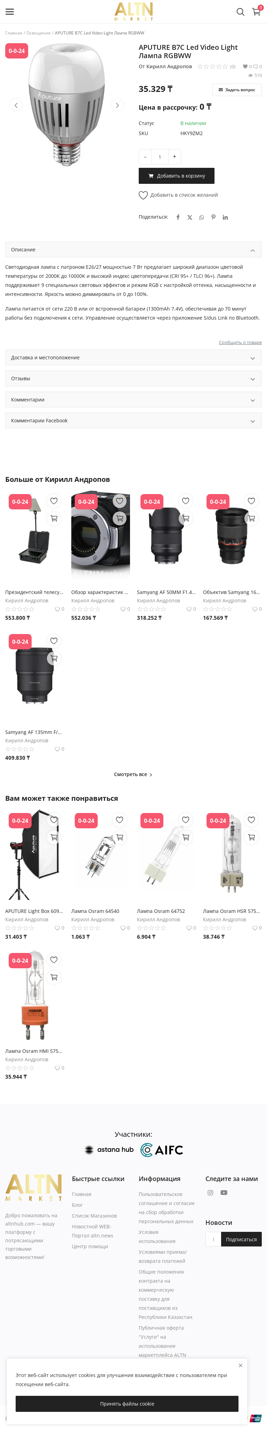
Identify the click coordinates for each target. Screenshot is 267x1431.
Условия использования (157, 1236)
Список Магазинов (94, 1215)
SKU (143, 133)
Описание (133, 250)
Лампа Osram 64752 (161, 911)
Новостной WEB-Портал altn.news (92, 1231)
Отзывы (133, 379)
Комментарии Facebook (133, 421)
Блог (77, 1205)
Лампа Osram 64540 (95, 911)
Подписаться (241, 1239)
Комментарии (133, 400)
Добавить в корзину (176, 176)
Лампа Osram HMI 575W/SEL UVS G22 (34, 1051)
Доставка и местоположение (133, 358)
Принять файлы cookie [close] (127, 1403)
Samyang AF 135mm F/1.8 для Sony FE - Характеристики (34, 732)
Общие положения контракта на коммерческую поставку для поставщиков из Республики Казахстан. (166, 1294)
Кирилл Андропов (169, 66)
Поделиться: (153, 216)
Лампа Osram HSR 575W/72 (232, 911)
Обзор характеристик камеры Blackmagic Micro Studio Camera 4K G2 (100, 592)
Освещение (38, 33)
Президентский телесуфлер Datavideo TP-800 (34, 592)
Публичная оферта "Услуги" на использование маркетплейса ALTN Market (162, 1345)
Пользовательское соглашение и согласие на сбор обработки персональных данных (167, 1208)
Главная (13, 33)
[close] (240, 1365)
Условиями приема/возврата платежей (163, 1256)
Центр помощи (90, 1246)
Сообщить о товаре (240, 342)
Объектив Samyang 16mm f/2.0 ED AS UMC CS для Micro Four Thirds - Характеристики (232, 592)
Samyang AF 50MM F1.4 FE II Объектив (166, 592)
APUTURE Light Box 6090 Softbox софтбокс (34, 911)
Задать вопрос (237, 90)
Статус (146, 123)
